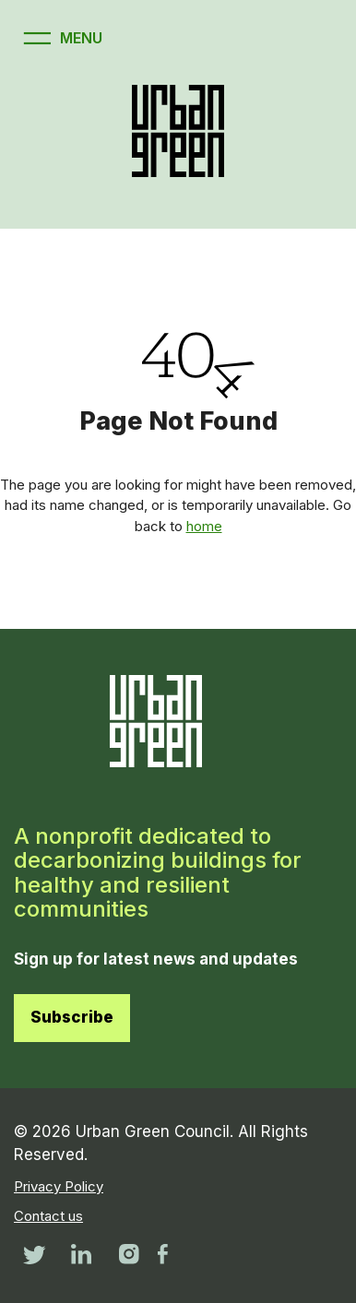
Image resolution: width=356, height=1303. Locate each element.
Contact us (48, 1216)
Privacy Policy (58, 1186)
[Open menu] (60, 38)
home (204, 526)
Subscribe (71, 1017)
